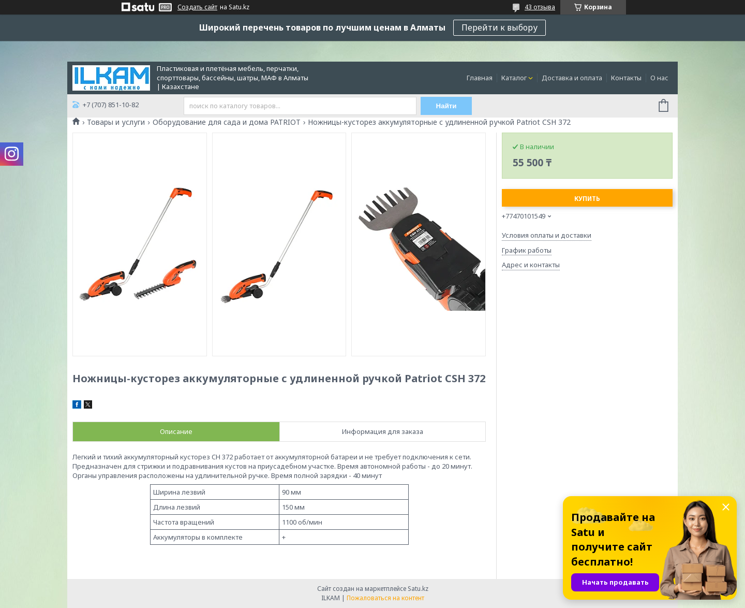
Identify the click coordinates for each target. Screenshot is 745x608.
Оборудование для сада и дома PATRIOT (227, 122)
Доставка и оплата (572, 77)
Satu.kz (418, 588)
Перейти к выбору (499, 27)
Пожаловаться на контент (385, 597)
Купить (587, 198)
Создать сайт (197, 7)
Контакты (626, 77)
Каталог (514, 77)
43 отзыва (540, 7)
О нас (659, 77)
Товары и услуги (116, 122)
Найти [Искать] (446, 106)
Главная (480, 77)
